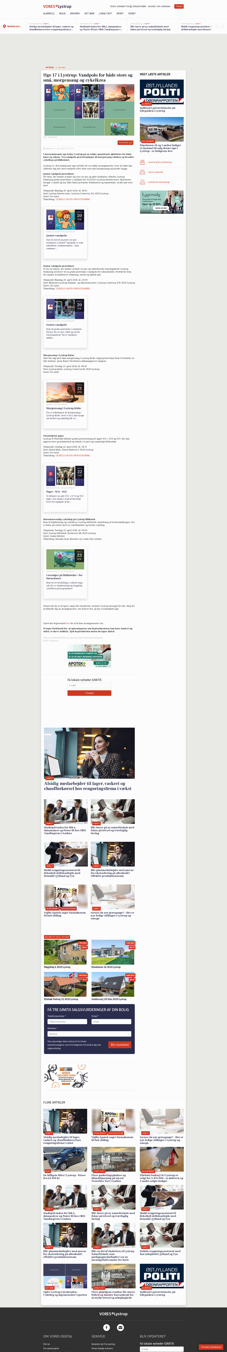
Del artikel (125, 142)
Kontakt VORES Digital (55, 1314)
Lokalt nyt (105, 13)
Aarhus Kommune (100, 1323)
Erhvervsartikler (99, 1319)
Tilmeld (179, 6)
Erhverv (75, 13)
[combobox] (49, 991)
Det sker (89, 13)
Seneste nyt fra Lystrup (103, 1301)
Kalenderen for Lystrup (103, 1310)
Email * (95, 973)
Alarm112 (49, 13)
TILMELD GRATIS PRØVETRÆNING (73, 199)
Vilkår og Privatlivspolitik (56, 1310)
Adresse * (52, 985)
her (68, 623)
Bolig (62, 13)
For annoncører (51, 1306)
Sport (120, 13)
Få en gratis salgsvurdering (105, 1327)
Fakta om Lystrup (100, 1314)
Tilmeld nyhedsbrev (211, 1347)
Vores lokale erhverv (102, 1306)
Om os (46, 1301)
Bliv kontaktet (120, 1002)
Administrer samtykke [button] (54, 1319)
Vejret (132, 13)
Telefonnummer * (56, 973)
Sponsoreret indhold (102, 1332)
